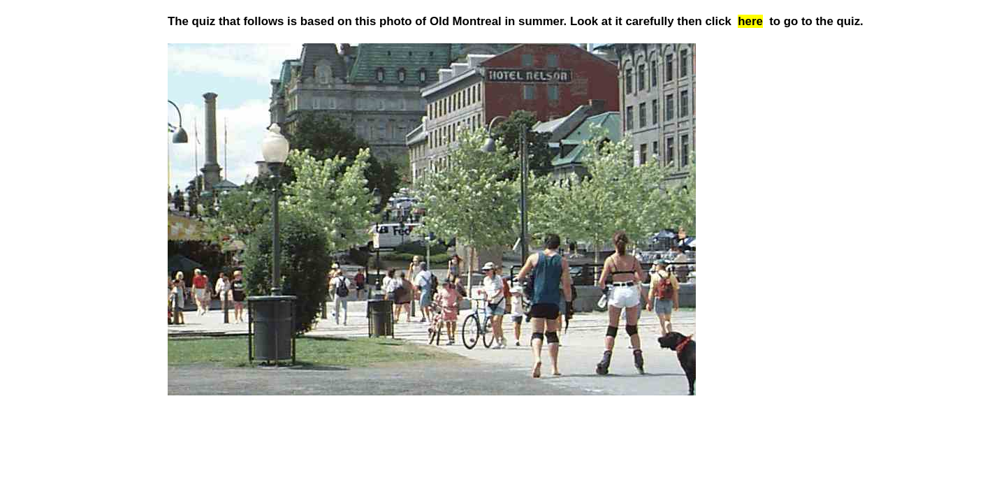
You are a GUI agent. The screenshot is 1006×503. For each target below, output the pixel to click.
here (750, 21)
